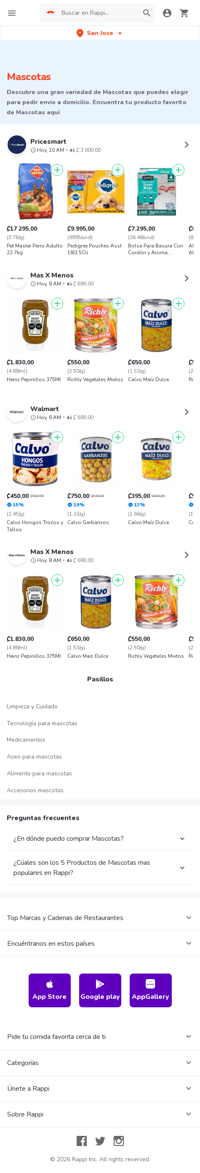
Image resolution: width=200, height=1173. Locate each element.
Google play (100, 990)
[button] (100, 33)
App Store (49, 990)
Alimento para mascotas (39, 773)
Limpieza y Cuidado (32, 706)
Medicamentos (26, 740)
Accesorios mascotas (35, 790)
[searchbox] (97, 13)
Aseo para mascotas (34, 757)
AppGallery (150, 990)
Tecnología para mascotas (42, 723)
